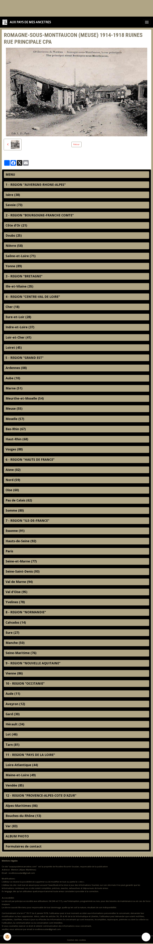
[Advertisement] (63, 8)
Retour (76, 144)
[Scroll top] (146, 937)
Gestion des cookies (76, 940)
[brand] (27, 22)
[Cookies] (7, 937)
